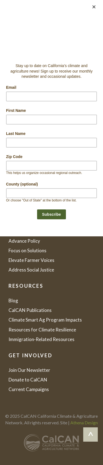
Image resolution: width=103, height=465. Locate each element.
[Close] (94, 7)
